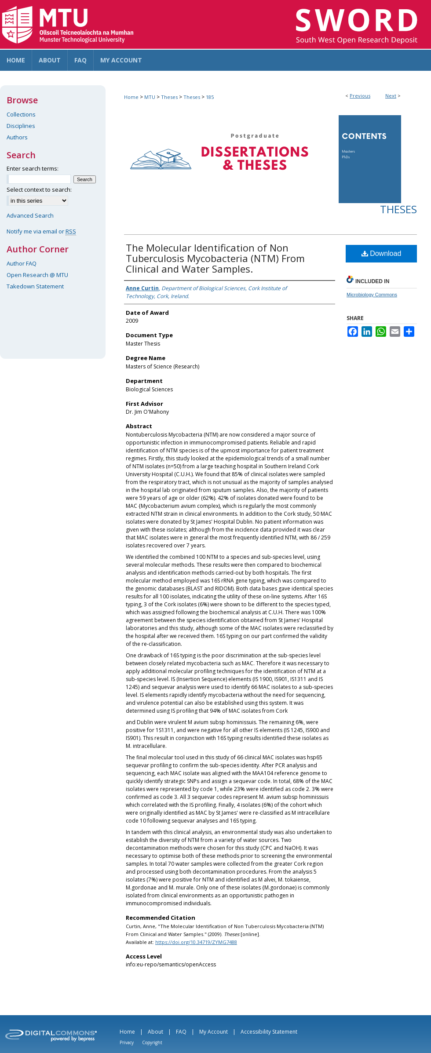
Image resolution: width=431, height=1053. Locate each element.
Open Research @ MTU (37, 275)
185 (210, 97)
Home (131, 97)
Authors (17, 137)
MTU (149, 97)
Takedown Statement (35, 286)
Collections (21, 114)
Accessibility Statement (269, 1031)
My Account (213, 1031)
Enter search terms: (32, 168)
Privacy (127, 1042)
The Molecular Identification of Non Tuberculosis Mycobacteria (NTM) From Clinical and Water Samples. (215, 258)
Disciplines (21, 126)
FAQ (181, 1031)
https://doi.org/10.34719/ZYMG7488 (196, 942)
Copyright (152, 1042)
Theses (169, 97)
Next (390, 95)
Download (382, 253)
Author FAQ (22, 263)
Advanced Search (30, 215)
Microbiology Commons (372, 294)
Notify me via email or (41, 231)
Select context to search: (39, 189)
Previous (360, 95)
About (155, 1031)
